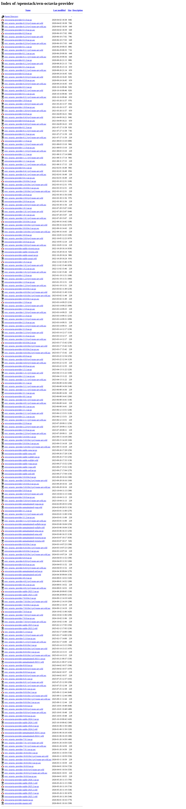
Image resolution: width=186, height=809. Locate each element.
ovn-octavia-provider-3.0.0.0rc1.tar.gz (20, 221)
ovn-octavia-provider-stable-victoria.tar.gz (22, 248)
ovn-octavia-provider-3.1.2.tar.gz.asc (20, 517)
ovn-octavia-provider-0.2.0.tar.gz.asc (20, 40)
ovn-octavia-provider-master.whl (18, 803)
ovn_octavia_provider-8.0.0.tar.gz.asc (20, 672)
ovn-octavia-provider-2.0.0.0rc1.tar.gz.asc (22, 188)
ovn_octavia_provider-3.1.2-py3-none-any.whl (24, 514)
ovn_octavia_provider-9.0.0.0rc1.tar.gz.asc (22, 702)
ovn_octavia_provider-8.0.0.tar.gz (19, 665)
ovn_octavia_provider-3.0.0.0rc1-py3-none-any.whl (26, 225)
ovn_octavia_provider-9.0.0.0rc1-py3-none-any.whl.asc (27, 699)
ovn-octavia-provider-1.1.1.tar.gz (18, 154)
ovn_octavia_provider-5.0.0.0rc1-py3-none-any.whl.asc (27, 447)
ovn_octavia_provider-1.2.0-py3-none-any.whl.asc (25, 285)
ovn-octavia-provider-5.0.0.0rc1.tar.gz (20, 437)
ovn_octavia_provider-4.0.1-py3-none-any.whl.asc (25, 403)
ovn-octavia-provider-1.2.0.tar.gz (18, 275)
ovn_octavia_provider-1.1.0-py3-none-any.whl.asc (25, 151)
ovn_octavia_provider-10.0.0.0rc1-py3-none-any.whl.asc (28, 759)
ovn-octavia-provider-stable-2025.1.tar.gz (22, 793)
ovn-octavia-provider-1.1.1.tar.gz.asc (20, 161)
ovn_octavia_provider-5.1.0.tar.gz (19, 632)
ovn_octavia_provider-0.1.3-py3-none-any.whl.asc (25, 137)
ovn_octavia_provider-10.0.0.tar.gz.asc (21, 776)
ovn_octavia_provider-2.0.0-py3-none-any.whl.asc (25, 205)
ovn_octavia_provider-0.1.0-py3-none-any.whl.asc (25, 26)
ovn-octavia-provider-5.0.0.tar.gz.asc (20, 497)
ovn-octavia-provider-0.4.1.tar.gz (18, 168)
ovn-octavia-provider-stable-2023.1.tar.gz (22, 591)
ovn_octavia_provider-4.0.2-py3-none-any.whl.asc (25, 588)
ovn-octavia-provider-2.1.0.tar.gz (18, 316)
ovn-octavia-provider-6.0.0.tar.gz (18, 558)
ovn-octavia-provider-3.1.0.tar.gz (18, 329)
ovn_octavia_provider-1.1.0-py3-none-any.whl (24, 144)
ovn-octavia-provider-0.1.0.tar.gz (18, 20)
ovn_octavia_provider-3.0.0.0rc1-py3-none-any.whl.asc (27, 232)
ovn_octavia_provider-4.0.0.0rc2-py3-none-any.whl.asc (27, 353)
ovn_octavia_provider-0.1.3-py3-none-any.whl (24, 131)
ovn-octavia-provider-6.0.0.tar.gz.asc (20, 564)
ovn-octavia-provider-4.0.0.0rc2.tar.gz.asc (22, 349)
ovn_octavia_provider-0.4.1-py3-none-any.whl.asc (25, 174)
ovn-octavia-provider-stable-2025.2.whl (21, 790)
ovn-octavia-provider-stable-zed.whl (20, 474)
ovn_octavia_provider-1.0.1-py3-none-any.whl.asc (25, 218)
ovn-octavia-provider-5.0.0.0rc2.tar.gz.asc (22, 484)
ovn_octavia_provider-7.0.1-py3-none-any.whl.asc (25, 746)
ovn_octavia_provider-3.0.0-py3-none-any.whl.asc (25, 245)
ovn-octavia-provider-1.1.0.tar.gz (18, 141)
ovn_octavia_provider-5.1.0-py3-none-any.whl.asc (25, 642)
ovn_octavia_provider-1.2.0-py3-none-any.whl (24, 279)
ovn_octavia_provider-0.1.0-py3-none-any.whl (24, 23)
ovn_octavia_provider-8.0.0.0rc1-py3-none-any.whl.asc (27, 655)
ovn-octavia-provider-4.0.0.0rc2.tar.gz (20, 343)
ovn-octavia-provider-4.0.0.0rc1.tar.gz (20, 289)
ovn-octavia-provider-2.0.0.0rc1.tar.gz (20, 181)
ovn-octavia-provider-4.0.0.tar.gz (18, 356)
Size (70, 10)
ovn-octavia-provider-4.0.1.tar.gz (18, 396)
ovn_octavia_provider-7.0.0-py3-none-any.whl (24, 615)
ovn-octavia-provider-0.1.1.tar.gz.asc (20, 53)
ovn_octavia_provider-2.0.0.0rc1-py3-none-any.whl (26, 184)
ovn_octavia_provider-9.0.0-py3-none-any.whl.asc (25, 712)
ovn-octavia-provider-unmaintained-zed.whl (23, 575)
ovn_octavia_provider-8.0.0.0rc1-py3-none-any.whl (26, 648)
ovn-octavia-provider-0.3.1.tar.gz (18, 87)
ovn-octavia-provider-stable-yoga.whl (20, 467)
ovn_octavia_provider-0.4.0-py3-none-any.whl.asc (25, 124)
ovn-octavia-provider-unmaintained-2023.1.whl (24, 662)
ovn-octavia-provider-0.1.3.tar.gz (18, 127)
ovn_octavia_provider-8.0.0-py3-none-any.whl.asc (25, 675)
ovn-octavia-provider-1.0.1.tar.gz (18, 208)
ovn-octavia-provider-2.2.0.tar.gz (18, 423)
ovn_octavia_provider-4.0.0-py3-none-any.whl (24, 359)
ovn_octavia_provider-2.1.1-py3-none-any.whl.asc (25, 420)
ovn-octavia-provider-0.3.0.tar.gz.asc (20, 80)
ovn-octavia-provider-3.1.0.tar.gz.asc (20, 336)
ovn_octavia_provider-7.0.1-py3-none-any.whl (24, 743)
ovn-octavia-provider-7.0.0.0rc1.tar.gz (20, 598)
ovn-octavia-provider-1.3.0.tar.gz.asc (20, 309)
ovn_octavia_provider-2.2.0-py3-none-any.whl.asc (25, 433)
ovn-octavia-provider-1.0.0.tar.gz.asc (20, 107)
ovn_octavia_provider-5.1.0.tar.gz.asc (20, 638)
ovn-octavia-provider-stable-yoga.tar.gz (21, 464)
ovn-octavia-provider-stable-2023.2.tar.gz (22, 625)
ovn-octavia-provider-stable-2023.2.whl (21, 628)
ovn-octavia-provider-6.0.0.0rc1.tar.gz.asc (22, 551)
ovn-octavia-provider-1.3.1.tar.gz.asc (20, 376)
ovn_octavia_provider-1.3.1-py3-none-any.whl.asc (25, 380)
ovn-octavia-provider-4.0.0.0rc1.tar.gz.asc (22, 299)
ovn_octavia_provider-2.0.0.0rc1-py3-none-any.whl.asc (27, 191)
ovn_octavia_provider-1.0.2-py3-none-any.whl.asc (25, 272)
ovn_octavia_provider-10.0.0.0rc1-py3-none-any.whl (26, 756)
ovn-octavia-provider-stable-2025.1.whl (21, 796)
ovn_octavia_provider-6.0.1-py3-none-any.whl (24, 682)
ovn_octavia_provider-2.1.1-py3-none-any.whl (24, 413)
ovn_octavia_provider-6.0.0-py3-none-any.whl (24, 561)
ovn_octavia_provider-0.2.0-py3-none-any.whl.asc (25, 43)
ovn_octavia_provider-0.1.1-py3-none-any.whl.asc (25, 57)
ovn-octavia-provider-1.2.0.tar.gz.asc (20, 282)
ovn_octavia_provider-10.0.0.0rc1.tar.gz (21, 753)
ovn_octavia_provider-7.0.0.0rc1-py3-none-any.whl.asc (27, 608)
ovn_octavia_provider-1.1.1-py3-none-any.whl (24, 158)
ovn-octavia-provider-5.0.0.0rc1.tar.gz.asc (22, 443)
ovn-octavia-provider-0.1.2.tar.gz (18, 60)
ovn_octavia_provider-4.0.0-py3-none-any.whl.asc (25, 363)
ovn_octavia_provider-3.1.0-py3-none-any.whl (24, 332)
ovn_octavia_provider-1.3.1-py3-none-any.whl (24, 373)
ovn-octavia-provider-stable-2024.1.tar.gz (22, 719)
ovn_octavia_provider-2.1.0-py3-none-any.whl (24, 319)
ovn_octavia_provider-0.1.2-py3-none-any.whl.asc (25, 70)
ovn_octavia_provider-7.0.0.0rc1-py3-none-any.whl (26, 601)
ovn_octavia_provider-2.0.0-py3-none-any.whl (24, 198)
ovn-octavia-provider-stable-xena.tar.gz (21, 450)
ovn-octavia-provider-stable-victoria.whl (21, 252)
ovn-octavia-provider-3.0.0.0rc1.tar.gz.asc (22, 228)
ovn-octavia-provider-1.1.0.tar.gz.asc (20, 148)
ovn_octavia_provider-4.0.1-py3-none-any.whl (24, 400)
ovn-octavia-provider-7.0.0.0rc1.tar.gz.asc (22, 605)
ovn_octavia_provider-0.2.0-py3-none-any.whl (24, 37)
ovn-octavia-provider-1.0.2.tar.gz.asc (20, 269)
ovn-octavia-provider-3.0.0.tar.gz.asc (20, 242)
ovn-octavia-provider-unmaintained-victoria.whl (24, 541)
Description (77, 10)
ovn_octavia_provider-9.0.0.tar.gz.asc (20, 716)
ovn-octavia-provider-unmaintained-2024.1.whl (24, 736)
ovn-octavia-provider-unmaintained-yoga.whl (23, 507)
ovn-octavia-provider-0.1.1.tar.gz (18, 47)
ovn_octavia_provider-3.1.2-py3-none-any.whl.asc (25, 521)
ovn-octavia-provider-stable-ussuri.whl (21, 258)
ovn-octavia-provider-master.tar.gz (19, 800)
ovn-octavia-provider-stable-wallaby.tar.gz (22, 457)
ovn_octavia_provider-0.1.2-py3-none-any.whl (24, 63)
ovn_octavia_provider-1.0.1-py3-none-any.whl (24, 211)
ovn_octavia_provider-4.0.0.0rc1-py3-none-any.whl (26, 292)
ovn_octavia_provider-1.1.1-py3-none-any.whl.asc (25, 164)
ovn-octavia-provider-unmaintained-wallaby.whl (25, 527)
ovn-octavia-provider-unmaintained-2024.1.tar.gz (25, 733)
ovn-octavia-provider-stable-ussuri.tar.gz (21, 255)
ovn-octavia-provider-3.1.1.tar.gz (18, 383)
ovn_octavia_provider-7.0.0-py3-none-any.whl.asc (25, 622)
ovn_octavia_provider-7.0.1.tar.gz (19, 739)
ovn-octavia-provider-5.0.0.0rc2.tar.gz (20, 477)
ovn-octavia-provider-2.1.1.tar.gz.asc (20, 416)
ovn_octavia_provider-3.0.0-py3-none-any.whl (24, 238)
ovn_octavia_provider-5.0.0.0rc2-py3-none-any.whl (26, 480)
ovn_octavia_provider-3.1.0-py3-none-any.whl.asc (25, 339)
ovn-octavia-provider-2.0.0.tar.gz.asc (20, 201)
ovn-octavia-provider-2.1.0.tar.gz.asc (20, 322)
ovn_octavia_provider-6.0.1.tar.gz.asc (20, 689)
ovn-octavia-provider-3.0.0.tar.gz (18, 235)
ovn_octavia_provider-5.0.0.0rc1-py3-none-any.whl (26, 440)
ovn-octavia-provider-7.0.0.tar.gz (18, 612)
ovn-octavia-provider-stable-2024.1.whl (21, 722)
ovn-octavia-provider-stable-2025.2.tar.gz (22, 786)
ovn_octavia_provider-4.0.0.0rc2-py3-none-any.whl (26, 346)
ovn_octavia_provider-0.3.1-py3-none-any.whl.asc (25, 97)
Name (28, 10)
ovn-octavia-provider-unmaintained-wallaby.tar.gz (25, 524)
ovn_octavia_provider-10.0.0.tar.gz (19, 766)
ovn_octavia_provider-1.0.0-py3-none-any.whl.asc (25, 111)
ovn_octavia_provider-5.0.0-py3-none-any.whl (24, 494)
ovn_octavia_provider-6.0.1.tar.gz (19, 679)
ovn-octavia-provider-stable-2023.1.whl (21, 595)
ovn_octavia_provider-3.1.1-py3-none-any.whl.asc (25, 390)
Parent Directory (11, 16)
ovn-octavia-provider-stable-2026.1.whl (21, 783)
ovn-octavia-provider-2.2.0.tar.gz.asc (20, 430)
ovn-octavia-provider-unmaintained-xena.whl (23, 534)
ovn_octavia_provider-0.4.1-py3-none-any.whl (24, 171)
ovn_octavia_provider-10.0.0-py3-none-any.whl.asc (26, 773)
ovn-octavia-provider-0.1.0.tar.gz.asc (20, 30)
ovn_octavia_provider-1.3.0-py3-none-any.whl (24, 306)
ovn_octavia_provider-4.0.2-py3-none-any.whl (24, 581)
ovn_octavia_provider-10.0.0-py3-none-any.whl (24, 770)
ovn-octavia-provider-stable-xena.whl (20, 453)
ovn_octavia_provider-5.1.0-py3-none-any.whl (24, 635)
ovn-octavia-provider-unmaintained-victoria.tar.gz (25, 538)
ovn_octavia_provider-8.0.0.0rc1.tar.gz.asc (22, 652)
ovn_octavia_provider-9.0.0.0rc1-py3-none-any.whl (26, 696)
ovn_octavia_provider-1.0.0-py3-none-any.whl (24, 104)
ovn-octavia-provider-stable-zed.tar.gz (20, 470)
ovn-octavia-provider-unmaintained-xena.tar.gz (24, 531)
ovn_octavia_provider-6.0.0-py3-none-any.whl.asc (25, 568)
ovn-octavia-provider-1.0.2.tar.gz (18, 262)
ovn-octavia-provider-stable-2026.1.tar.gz (22, 780)
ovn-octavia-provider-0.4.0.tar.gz (18, 114)
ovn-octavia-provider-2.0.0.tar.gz (18, 195)
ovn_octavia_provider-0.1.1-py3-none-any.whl (24, 50)
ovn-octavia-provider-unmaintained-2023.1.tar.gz (25, 659)
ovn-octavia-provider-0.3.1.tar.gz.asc (20, 94)
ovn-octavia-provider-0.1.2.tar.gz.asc (20, 67)
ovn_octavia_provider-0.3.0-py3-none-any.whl (24, 77)
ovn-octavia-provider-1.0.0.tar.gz (18, 100)
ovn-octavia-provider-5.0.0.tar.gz (18, 490)
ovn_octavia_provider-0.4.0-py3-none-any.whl (24, 117)
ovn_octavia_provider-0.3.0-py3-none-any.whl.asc (25, 84)
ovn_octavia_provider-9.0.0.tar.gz (19, 706)
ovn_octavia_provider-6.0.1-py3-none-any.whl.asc (25, 685)
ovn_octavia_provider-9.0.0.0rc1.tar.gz (21, 692)
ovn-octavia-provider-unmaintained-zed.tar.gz (23, 571)
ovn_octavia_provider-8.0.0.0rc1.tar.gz (21, 645)
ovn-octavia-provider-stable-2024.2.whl (21, 729)
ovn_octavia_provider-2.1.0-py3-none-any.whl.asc (25, 326)
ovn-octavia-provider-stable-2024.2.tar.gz (22, 726)
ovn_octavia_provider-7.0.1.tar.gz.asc (20, 749)
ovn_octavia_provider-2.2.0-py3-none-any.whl (24, 427)
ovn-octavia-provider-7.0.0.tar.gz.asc (20, 618)
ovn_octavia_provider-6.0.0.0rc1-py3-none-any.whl (26, 548)
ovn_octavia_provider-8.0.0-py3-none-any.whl (24, 669)
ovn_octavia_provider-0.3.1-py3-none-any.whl (24, 90)
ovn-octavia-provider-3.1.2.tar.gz (18, 511)
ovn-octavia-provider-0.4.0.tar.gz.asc (20, 121)
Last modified (59, 10)
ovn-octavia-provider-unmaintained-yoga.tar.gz (24, 504)
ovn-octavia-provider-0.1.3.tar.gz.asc (20, 134)
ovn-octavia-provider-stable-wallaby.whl (21, 460)
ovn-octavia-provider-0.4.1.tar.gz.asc (20, 178)
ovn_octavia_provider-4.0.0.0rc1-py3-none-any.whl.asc (27, 295)
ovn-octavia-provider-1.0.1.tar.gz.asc (20, 215)
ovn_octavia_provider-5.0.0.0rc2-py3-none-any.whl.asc (27, 487)
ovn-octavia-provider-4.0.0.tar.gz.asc (20, 366)
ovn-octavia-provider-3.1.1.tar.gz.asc (20, 393)
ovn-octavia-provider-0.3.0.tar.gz (18, 74)
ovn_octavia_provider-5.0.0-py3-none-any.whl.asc (25, 501)
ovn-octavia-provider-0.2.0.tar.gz (18, 33)
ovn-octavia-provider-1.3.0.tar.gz (18, 302)
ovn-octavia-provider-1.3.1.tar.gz (18, 369)
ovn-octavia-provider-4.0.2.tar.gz (18, 578)
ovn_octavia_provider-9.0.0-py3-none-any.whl (24, 709)
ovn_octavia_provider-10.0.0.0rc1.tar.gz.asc (23, 763)
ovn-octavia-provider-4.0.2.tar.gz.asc (20, 585)
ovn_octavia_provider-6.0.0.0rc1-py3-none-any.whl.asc (27, 554)
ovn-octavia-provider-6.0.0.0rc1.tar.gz (20, 544)
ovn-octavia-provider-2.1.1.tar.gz (18, 410)
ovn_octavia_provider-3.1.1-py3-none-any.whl (24, 386)
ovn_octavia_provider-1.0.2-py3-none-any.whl (24, 265)
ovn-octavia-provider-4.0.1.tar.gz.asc (20, 406)
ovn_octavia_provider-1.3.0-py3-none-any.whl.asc (25, 312)
